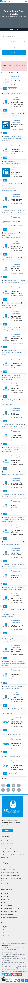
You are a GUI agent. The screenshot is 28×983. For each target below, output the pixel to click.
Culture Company (7, 905)
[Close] (24, 66)
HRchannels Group (6, 889)
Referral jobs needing (8, 846)
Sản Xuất (15, 116)
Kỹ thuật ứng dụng (6, 639)
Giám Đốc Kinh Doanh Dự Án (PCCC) (16, 651)
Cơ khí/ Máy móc (6, 235)
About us (5, 896)
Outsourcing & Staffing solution (11, 875)
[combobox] (14, 41)
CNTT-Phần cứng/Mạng (7, 352)
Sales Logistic (17, 589)
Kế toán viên (15, 81)
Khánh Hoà (17, 183)
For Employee (5, 836)
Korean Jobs (6, 936)
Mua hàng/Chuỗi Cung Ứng (8, 188)
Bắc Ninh (16, 161)
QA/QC (19, 116)
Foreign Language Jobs (8, 923)
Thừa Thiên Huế (19, 424)
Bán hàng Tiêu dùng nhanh (16, 709)
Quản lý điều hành (21, 519)
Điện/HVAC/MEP (6, 474)
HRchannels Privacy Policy (10, 911)
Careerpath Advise (8, 843)
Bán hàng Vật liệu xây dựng (14, 138)
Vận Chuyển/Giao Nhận (13, 282)
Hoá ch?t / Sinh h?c (6, 116)
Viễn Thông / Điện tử (7, 307)
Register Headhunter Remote (10, 852)
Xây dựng (4, 138)
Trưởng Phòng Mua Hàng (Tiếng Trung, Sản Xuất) (17, 437)
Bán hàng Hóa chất (15, 93)
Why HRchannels (7, 840)
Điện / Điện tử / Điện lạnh (17, 474)
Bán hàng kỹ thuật (6, 377)
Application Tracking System (10, 872)
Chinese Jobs (6, 930)
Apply (5, 88)
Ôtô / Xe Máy (21, 210)
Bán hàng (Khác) (6, 140)
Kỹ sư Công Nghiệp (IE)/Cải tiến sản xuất (11, 237)
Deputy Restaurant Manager (15, 507)
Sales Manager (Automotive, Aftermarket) (16, 201)
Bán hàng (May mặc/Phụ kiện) (9, 190)
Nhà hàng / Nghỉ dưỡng (7, 521)
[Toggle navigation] (26, 1)
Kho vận (23, 280)
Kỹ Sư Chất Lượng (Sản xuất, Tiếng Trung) (17, 104)
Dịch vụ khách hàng (6, 612)
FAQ (4, 902)
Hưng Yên (18, 257)
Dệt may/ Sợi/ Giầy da (7, 186)
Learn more (7, 830)
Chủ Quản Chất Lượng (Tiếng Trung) (16, 318)
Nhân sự (4, 566)
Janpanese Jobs (7, 933)
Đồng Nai (20, 113)
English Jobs (6, 927)
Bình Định (11, 183)
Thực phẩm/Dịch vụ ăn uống (8, 519)
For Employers (5, 863)
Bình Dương (13, 113)
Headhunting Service (8, 867)
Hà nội (5, 161)
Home (11, 29)
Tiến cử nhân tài (12, 88)
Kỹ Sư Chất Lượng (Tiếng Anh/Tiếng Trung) (17, 484)
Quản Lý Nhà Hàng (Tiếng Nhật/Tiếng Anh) (17, 600)
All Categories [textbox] (13, 47)
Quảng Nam (11, 424)
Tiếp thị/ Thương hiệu (7, 713)
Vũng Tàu (13, 136)
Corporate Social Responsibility (11, 908)
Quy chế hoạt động (8, 914)
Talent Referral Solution (9, 870)
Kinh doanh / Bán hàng (16, 212)
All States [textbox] (13, 41)
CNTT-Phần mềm (18, 352)
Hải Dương (11, 257)
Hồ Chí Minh (6, 113)
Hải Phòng (6, 93)
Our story (5, 893)
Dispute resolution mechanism (11, 917)
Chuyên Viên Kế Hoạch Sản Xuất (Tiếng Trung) (16, 390)
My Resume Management (10, 849)
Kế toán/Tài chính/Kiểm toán (9, 163)
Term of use (6, 899)
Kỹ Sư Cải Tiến (15, 221)
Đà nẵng (6, 183)
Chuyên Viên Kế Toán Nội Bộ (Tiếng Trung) (17, 151)
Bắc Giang (10, 161)
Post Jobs (5, 883)
